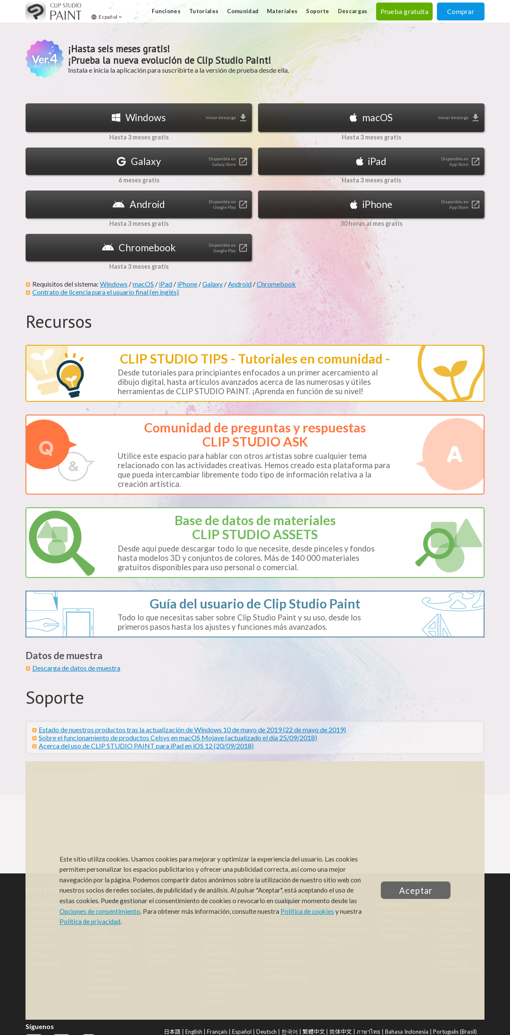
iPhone (187, 284)
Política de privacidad (90, 921)
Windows (114, 284)
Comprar (460, 11)
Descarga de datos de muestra (76, 668)
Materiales (282, 11)
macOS (143, 284)
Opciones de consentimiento (100, 911)
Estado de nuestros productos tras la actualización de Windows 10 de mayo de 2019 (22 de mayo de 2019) (192, 729)
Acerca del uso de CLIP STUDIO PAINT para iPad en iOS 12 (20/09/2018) (146, 746)
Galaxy (212, 284)
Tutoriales (203, 11)
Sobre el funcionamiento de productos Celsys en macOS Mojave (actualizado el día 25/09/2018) (178, 738)
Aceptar (416, 890)
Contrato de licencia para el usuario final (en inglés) (105, 292)
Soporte (317, 11)
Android (240, 284)
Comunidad (242, 11)
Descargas (353, 11)
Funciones (166, 11)
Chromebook (276, 284)
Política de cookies (307, 911)
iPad (165, 284)
